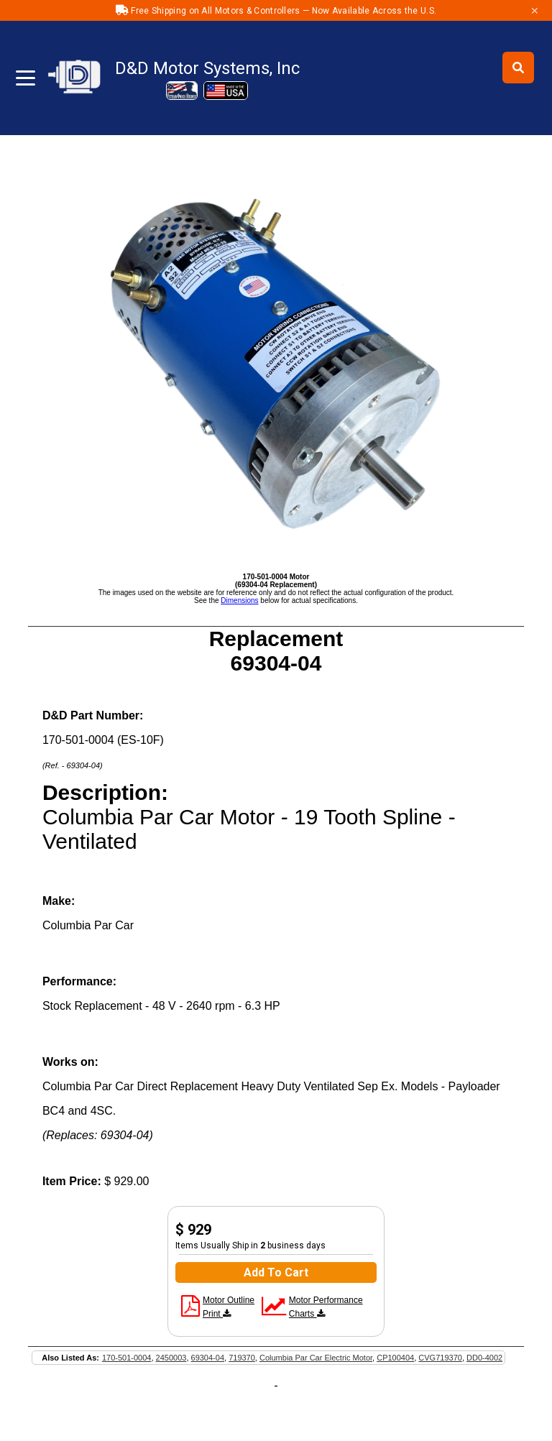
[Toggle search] (518, 67)
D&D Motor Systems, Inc (207, 68)
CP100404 (395, 1357)
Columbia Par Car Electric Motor (315, 1357)
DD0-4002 (484, 1357)
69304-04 (208, 1357)
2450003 (171, 1357)
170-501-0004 (127, 1357)
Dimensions (239, 600)
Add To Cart (276, 1272)
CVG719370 (440, 1357)
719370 (242, 1357)
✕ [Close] (534, 11)
